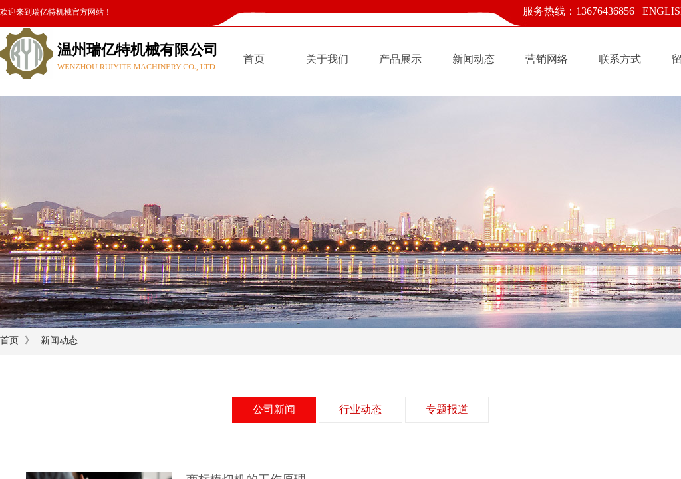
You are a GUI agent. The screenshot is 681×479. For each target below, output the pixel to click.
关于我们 (327, 59)
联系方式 (620, 59)
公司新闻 (274, 409)
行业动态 (360, 409)
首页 (254, 59)
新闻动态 (473, 59)
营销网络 (546, 59)
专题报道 (447, 409)
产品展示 (400, 59)
